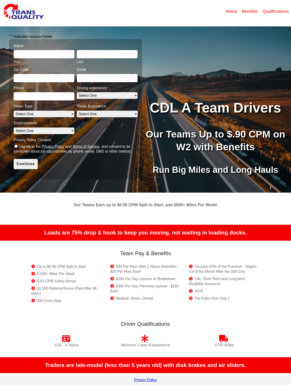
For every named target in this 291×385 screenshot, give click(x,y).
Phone (20, 88)
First (17, 62)
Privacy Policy (53, 146)
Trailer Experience (92, 106)
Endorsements (26, 123)
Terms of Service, (86, 146)
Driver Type (24, 106)
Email (82, 70)
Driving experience (93, 88)
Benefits (250, 11)
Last (80, 62)
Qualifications (276, 11)
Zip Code (22, 70)
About (232, 11)
